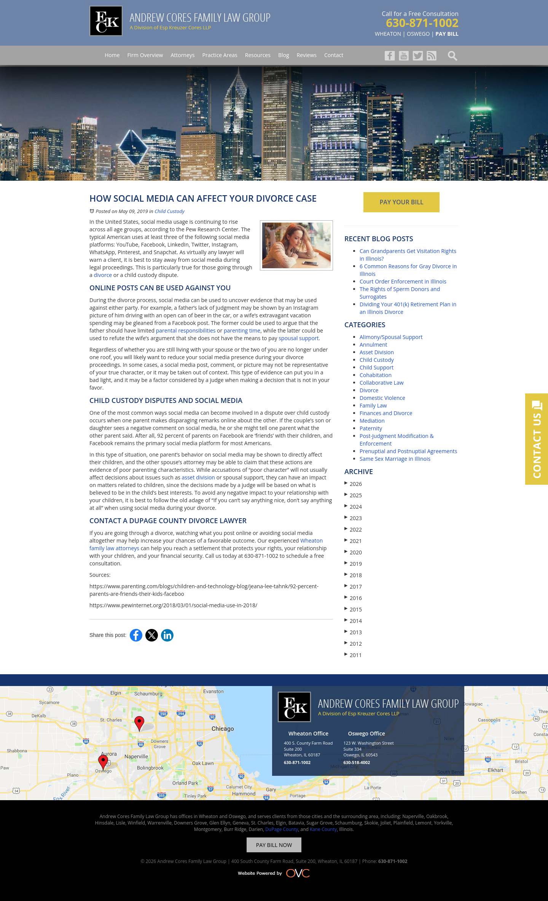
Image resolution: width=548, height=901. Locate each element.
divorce (103, 275)
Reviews (307, 55)
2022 (353, 529)
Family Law (373, 405)
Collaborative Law (382, 382)
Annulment (373, 344)
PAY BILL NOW (274, 844)
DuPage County (281, 829)
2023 (353, 518)
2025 (353, 495)
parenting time (242, 330)
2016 (353, 598)
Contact (333, 55)
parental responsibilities (186, 330)
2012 (353, 643)
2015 (353, 609)
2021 (353, 540)
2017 (353, 586)
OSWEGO (418, 33)
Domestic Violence (382, 397)
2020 (353, 552)
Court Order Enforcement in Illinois (403, 281)
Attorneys (182, 55)
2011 (353, 655)
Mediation (372, 420)
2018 (353, 575)
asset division (198, 477)
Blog (283, 55)
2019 (353, 563)
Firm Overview (145, 55)
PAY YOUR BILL (401, 202)
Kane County (323, 829)
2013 (353, 632)
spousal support (299, 338)
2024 (353, 506)
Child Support (376, 367)
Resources (258, 55)
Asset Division (377, 352)
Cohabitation (376, 375)
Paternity (371, 428)
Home (112, 55)
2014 (353, 620)
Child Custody (169, 211)
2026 (353, 483)
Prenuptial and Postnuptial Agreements (408, 451)
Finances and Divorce (386, 413)
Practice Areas (219, 55)
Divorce (369, 390)
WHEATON (388, 33)
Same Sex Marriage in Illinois (395, 458)
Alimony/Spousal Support (391, 337)
